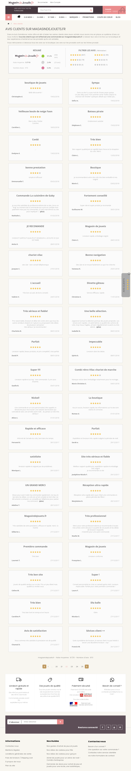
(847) (77, 55)
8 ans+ (62, 17)
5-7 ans (51, 17)
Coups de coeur (104, 17)
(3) (76, 65)
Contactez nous (12, 746)
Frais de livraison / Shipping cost (19, 758)
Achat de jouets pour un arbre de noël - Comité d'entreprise (64, 759)
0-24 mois (28, 17)
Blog (118, 17)
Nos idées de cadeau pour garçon (61, 754)
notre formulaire (22, 9)
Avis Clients (124, 285)
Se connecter (43, 2)
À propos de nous (13, 761)
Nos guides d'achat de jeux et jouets (62, 746)
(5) (100, 60)
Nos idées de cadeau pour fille (60, 750)
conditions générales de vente (18, 754)
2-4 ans (40, 17)
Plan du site (10, 765)
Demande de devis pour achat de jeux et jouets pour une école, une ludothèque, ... (64, 765)
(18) (77, 60)
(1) (100, 65)
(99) (101, 55)
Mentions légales (12, 750)
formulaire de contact (105, 755)
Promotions (88, 17)
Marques (74, 17)
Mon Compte (55, 2)
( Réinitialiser (101, 50)
